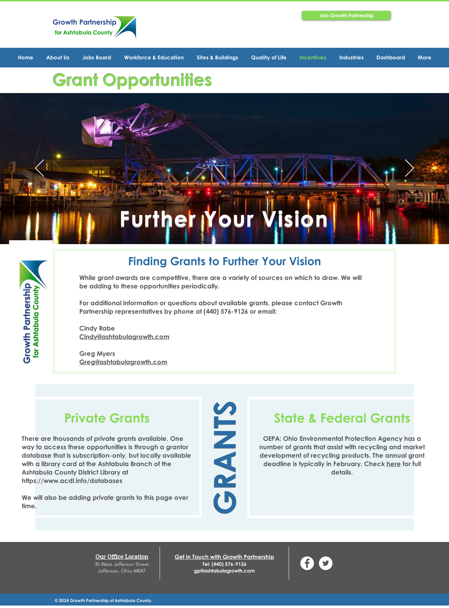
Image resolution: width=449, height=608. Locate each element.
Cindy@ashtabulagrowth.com (124, 336)
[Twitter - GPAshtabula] (326, 563)
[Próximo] (409, 168)
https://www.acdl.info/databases (72, 480)
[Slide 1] (224, 226)
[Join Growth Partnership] (346, 15)
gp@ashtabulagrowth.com (224, 571)
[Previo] (39, 168)
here (394, 464)
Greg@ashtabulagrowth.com (123, 362)
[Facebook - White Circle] (307, 563)
